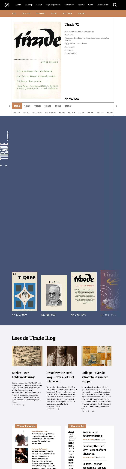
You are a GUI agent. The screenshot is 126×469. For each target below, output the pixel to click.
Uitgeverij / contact (53, 4)
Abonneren (40, 13)
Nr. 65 (71, 112)
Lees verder (18, 404)
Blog (14, 13)
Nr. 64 (81, 112)
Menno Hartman (88, 439)
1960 (37, 106)
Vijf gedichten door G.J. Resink (76, 43)
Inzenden (81, 13)
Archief (54, 13)
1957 (68, 106)
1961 (27, 106)
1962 (17, 106)
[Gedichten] (69, 35)
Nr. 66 (62, 112)
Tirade (90, 4)
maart (71, 436)
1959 (47, 106)
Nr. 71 (26, 112)
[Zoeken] (115, 5)
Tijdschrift (26, 13)
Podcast (81, 4)
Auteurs (39, 4)
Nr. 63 (90, 112)
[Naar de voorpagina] (5, 5)
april (71, 434)
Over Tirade (67, 13)
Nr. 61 (110, 112)
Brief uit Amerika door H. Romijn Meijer (79, 31)
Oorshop (28, 4)
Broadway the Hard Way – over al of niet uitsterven (94, 449)
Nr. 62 (100, 112)
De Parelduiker (102, 4)
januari (72, 440)
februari (72, 438)
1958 (58, 106)
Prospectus (69, 4)
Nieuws (18, 4)
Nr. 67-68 (50, 112)
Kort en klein (69, 47)
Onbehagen (69, 50)
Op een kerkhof (70, 53)
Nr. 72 (16, 112)
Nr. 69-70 (37, 112)
